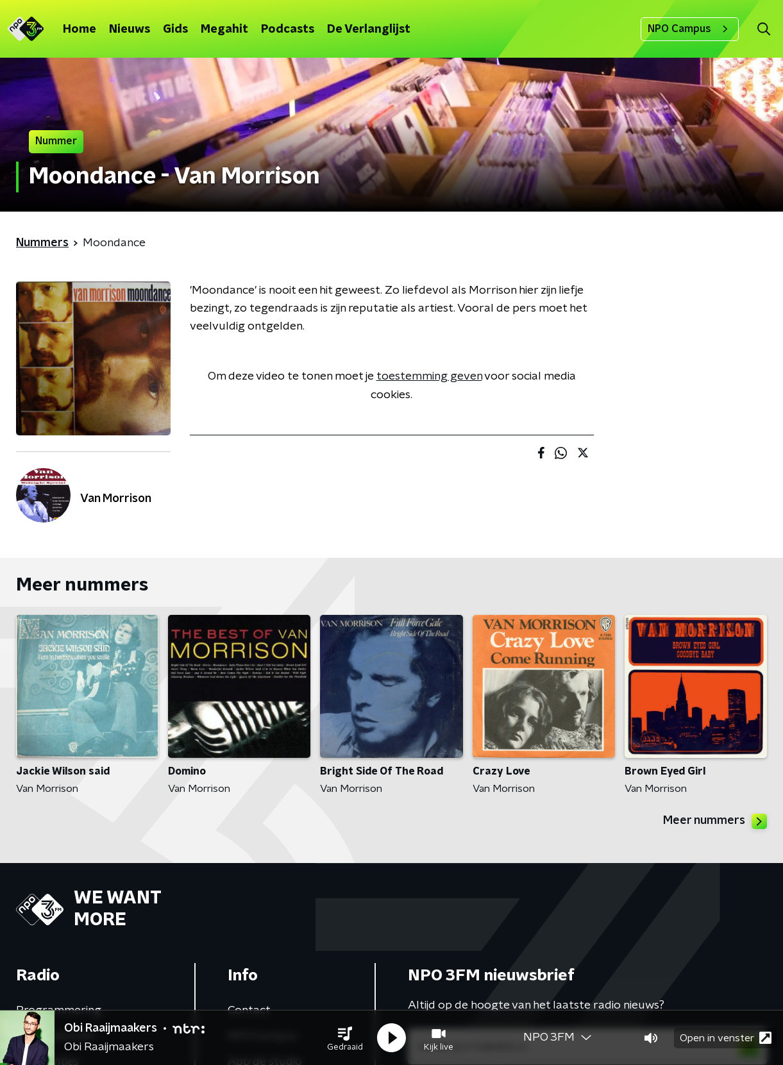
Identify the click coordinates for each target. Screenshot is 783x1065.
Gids (175, 29)
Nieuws (129, 29)
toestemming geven (429, 376)
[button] (345, 1038)
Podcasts (287, 29)
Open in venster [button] (725, 1038)
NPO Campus (690, 28)
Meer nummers (715, 821)
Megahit (224, 29)
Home (79, 29)
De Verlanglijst (368, 29)
